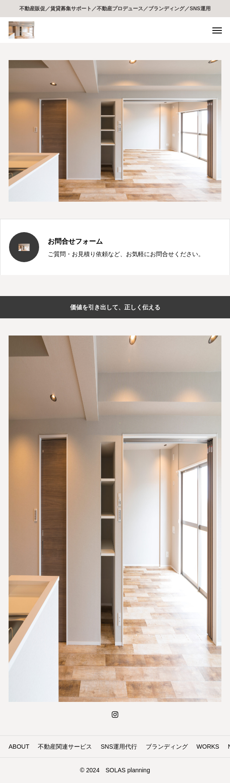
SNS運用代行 (119, 746)
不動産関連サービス (65, 746)
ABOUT (19, 746)
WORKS (207, 746)
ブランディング (167, 746)
